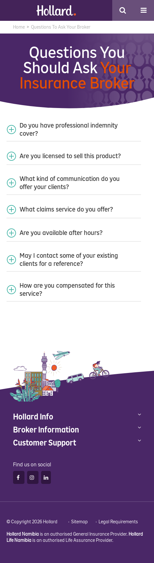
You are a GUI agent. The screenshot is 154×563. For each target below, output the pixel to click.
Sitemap (79, 522)
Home (19, 27)
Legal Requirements (118, 522)
